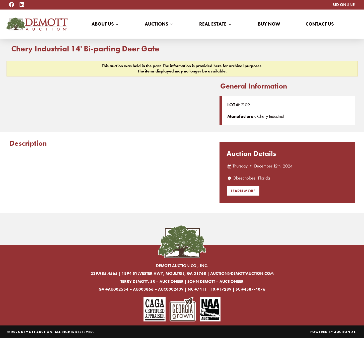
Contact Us (320, 24)
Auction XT (344, 332)
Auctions (159, 24)
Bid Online (343, 4)
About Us (105, 24)
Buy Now (269, 24)
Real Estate (215, 24)
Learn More (243, 191)
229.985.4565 (104, 273)
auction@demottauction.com (242, 273)
